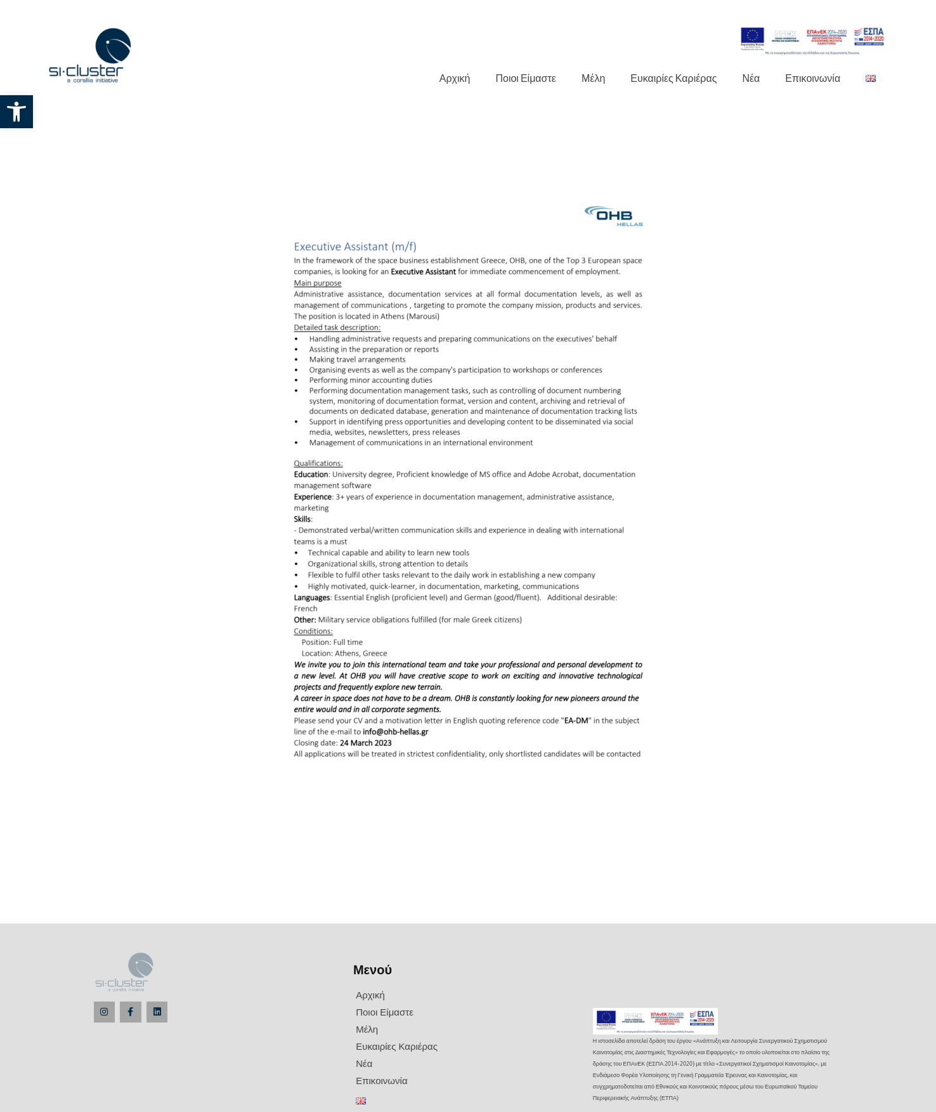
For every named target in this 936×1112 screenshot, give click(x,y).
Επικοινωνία (812, 78)
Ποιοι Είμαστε (525, 78)
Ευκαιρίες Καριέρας (673, 78)
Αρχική (455, 78)
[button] (16, 111)
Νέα (751, 78)
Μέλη (593, 78)
